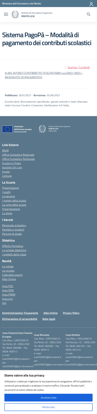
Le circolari (8, 270)
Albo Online (9, 279)
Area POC (7, 286)
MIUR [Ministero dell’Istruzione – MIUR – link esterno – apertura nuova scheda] (5, 150)
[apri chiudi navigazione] (6, 15)
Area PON (8, 290)
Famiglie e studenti (13, 229)
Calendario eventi (12, 275)
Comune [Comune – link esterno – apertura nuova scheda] (7, 176)
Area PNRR (8, 294)
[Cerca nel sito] (88, 14)
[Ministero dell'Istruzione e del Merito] (21, 3)
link (4, 303)
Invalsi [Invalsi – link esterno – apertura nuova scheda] (6, 171)
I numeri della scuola (14, 200)
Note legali (48, 319)
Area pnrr (7, 299)
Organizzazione (11, 209)
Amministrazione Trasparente (20, 313)
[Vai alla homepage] (15, 14)
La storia (7, 213)
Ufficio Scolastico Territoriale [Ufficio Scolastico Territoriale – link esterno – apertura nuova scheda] (18, 159)
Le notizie (7, 266)
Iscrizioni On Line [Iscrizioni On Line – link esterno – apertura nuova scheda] (12, 167)
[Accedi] (91, 4)
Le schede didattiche (14, 250)
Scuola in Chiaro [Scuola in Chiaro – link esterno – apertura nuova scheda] (11, 163)
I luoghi (6, 192)
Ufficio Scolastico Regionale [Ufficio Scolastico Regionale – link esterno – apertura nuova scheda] (18, 155)
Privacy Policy (71, 313)
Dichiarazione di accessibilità (19, 319)
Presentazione (10, 188)
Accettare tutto (48, 397)
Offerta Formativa (12, 246)
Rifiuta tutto (48, 407)
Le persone (8, 196)
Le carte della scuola (14, 205)
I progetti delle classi (14, 254)
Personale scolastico (14, 225)
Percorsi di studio (12, 234)
